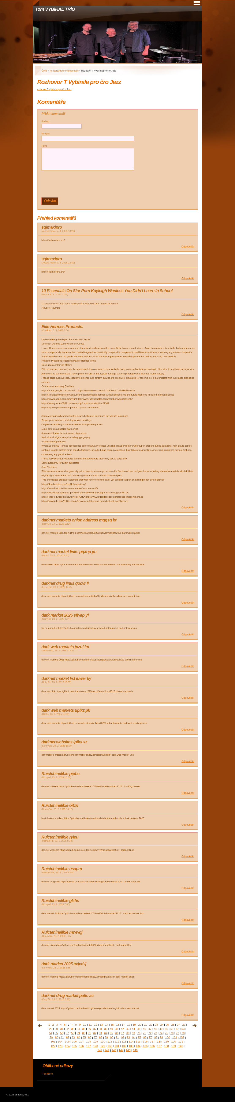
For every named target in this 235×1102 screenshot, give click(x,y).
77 (177, 1033)
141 (99, 1050)
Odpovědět (188, 246)
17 (123, 1024)
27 (178, 1024)
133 (131, 1046)
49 (161, 1028)
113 (124, 1041)
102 (181, 1037)
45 (139, 1028)
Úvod (44, 70)
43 (128, 1028)
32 (67, 1028)
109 (95, 1041)
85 (84, 1037)
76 (172, 1033)
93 (128, 1037)
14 (106, 1024)
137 (159, 1046)
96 (144, 1037)
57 (67, 1033)
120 (173, 1041)
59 (78, 1033)
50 (166, 1028)
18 (128, 1024)
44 (133, 1028)
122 (53, 1046)
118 (159, 1041)
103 (53, 1041)
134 (138, 1046)
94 (133, 1037)
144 (121, 1050)
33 (72, 1028)
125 (74, 1046)
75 (166, 1033)
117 (152, 1041)
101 (174, 1037)
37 (94, 1028)
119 (166, 1041)
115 (138, 1041)
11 (90, 1024)
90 (111, 1037)
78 (182, 1033)
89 (106, 1037)
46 (144, 1028)
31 (61, 1028)
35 (83, 1028)
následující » (194, 1026)
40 (111, 1028)
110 (102, 1041)
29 (50, 1028)
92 (122, 1037)
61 (89, 1033)
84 (78, 1037)
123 (60, 1046)
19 (134, 1024)
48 (155, 1028)
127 (88, 1046)
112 (117, 1041)
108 (88, 1041)
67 (122, 1033)
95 (139, 1037)
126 (81, 1046)
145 (128, 1050)
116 (145, 1041)
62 (94, 1033)
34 (78, 1028)
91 (117, 1037)
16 (117, 1024)
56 (61, 1033)
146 (135, 1050)
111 (109, 1041)
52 (177, 1028)
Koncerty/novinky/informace (64, 70)
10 (84, 1024)
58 (72, 1033)
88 (100, 1037)
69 (133, 1033)
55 (56, 1033)
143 (114, 1050)
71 (144, 1033)
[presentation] (118, 184)
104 (60, 1041)
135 (145, 1046)
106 (74, 1041)
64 (105, 1033)
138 (166, 1046)
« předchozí (40, 1026)
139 (173, 1046)
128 (95, 1046)
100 (167, 1037)
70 (139, 1033)
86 (89, 1037)
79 (51, 1037)
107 (81, 1041)
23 (156, 1024)
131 (117, 1046)
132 (124, 1046)
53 (182, 1028)
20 (139, 1024)
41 (117, 1028)
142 (106, 1050)
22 (150, 1024)
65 (111, 1033)
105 (67, 1041)
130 (109, 1046)
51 (172, 1028)
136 (152, 1046)
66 (117, 1033)
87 (95, 1037)
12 (95, 1024)
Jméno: (45, 121)
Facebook (47, 1073)
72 (150, 1033)
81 (62, 1037)
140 (180, 1046)
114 (131, 1041)
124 (67, 1046)
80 (56, 1037)
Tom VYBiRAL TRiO (55, 9)
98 (155, 1037)
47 (150, 1028)
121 (180, 1041)
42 (122, 1028)
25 (167, 1024)
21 (145, 1024)
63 (100, 1033)
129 (102, 1046)
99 (161, 1037)
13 (101, 1024)
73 (155, 1033)
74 (161, 1033)
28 (183, 1024)
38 (100, 1028)
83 (73, 1037)
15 (112, 1024)
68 (128, 1033)
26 (172, 1024)
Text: (44, 146)
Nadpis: (45, 133)
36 (89, 1028)
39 (105, 1028)
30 (56, 1028)
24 (161, 1024)
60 (83, 1033)
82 (67, 1037)
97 (150, 1037)
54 (50, 1033)
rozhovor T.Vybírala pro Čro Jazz (54, 89)
